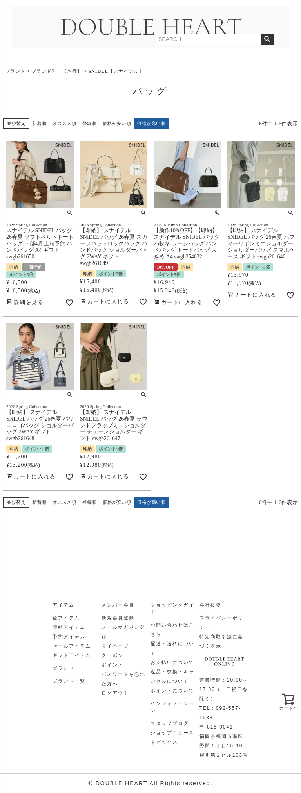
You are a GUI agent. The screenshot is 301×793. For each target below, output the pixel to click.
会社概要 (210, 605)
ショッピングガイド (172, 608)
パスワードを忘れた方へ (123, 678)
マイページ (115, 646)
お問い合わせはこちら (172, 629)
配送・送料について (172, 648)
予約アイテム (69, 636)
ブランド (15, 71)
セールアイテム (72, 646)
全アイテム (66, 618)
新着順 (39, 123)
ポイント (112, 665)
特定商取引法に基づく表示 (221, 641)
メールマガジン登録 (123, 632)
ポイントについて (172, 690)
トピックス (164, 742)
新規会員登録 (118, 618)
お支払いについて (172, 662)
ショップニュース (172, 733)
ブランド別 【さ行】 (56, 71)
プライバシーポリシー (221, 622)
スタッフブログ (169, 723)
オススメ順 (64, 123)
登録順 (89, 123)
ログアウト (115, 693)
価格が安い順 (117, 123)
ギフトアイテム (72, 655)
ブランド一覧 (69, 681)
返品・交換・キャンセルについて (172, 676)
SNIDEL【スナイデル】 (116, 71)
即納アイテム (69, 627)
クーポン (112, 655)
